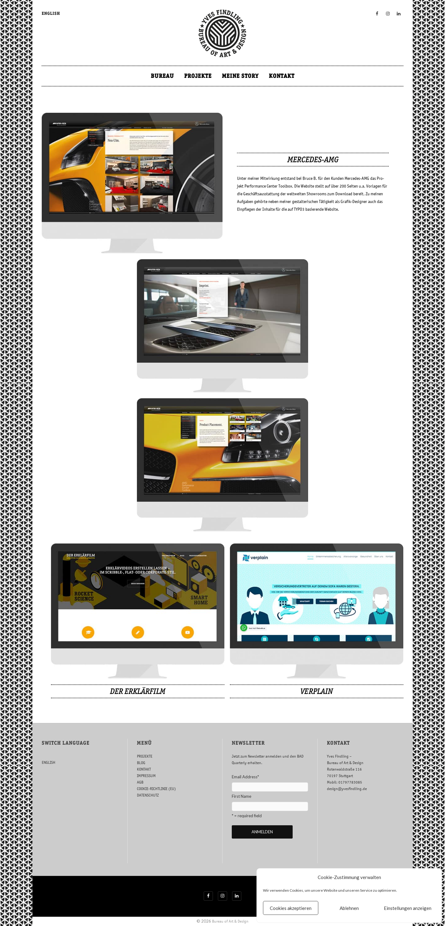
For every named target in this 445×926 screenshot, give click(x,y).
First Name (241, 796)
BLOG (141, 762)
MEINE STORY (240, 75)
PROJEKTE (198, 75)
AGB (140, 782)
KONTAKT (282, 75)
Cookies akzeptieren (291, 908)
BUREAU (162, 75)
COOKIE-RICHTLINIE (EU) (156, 788)
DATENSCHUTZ (148, 795)
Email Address (245, 776)
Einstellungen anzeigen (407, 908)
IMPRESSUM (146, 775)
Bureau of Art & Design (230, 921)
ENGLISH (51, 13)
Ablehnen (349, 908)
